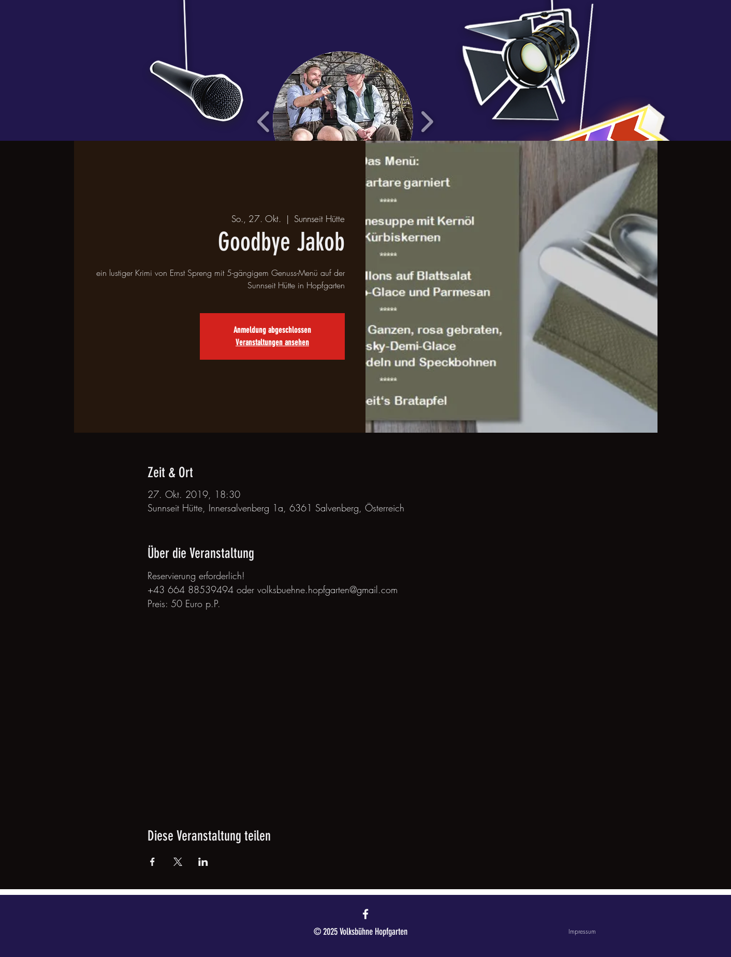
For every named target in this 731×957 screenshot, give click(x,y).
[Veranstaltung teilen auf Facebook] (152, 862)
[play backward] (263, 121)
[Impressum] (559, 931)
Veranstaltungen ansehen (272, 342)
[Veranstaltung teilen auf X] (178, 862)
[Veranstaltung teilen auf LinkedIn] (203, 862)
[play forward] (426, 121)
